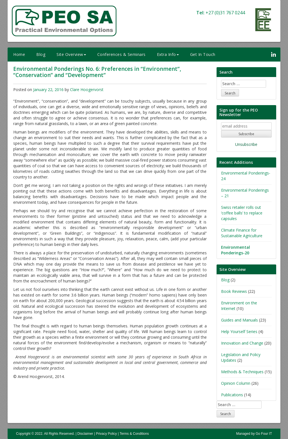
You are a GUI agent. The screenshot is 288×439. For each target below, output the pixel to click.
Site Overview (71, 54)
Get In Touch (202, 54)
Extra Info (168, 54)
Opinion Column (235, 383)
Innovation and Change (242, 343)
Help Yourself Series (239, 331)
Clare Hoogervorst (87, 89)
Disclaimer (85, 434)
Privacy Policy (106, 434)
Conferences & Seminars (121, 54)
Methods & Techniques (242, 371)
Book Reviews (234, 291)
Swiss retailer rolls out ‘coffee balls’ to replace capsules (241, 213)
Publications (232, 394)
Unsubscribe (246, 144)
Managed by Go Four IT (254, 434)
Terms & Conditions (134, 434)
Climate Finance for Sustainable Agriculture (241, 232)
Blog (40, 54)
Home (19, 54)
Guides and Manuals (239, 320)
